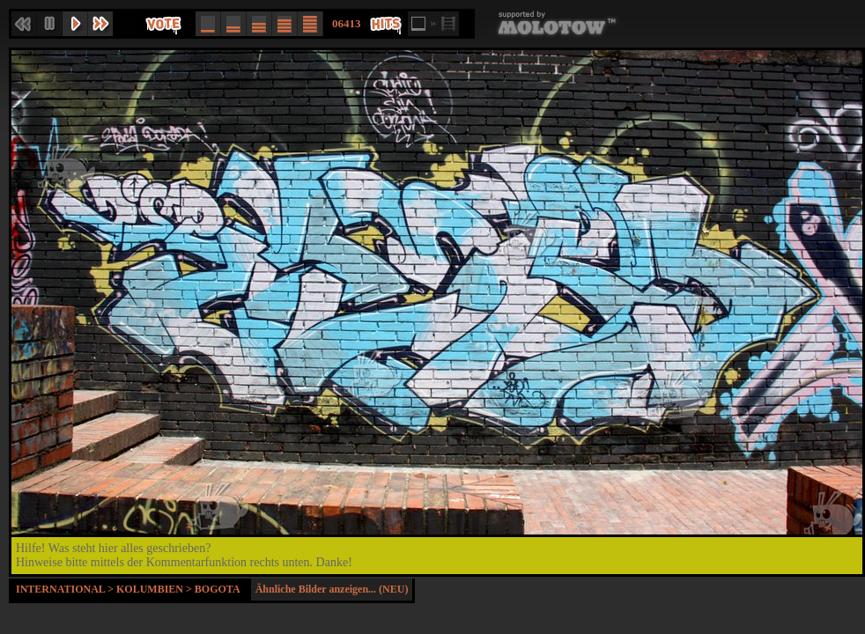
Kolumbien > (155, 589)
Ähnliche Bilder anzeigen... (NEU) (332, 589)
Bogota (217, 589)
